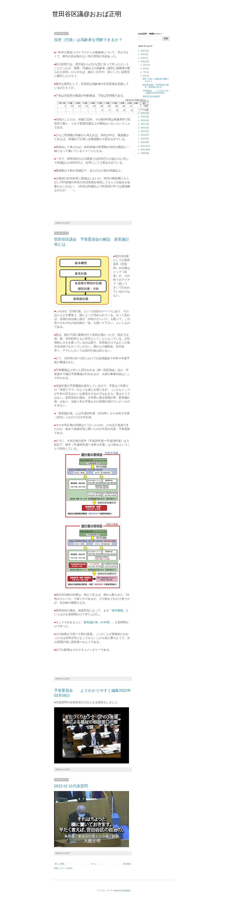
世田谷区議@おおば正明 (87, 13)
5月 (144, 76)
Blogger (127, 890)
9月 (144, 68)
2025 (143, 51)
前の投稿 (127, 864)
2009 (143, 153)
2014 (143, 135)
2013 (143, 139)
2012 (143, 142)
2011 (143, 146)
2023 (143, 58)
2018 (143, 120)
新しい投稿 (59, 864)
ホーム (94, 864)
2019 (143, 117)
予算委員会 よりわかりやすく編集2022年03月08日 (156, 92)
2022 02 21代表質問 (71, 786)
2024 (143, 54)
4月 (144, 101)
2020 (143, 113)
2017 (143, 124)
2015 (143, 131)
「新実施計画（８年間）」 (98, 622)
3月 (144, 105)
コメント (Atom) (65, 868)
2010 (143, 149)
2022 (143, 62)
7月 (144, 72)
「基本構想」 (117, 610)
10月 (145, 65)
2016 (143, 128)
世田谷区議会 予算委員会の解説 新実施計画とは (156, 86)
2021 (143, 109)
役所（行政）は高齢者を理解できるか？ (88, 40)
